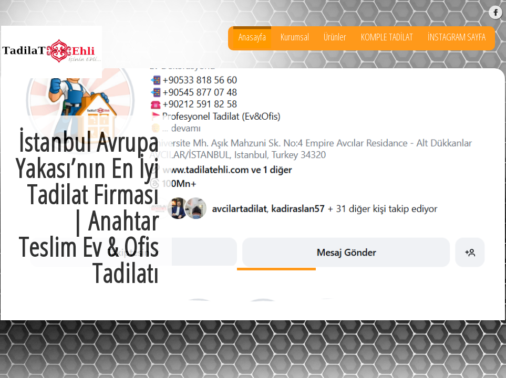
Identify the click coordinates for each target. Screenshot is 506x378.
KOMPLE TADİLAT (387, 36)
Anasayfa (252, 36)
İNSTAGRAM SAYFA (457, 36)
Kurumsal (295, 36)
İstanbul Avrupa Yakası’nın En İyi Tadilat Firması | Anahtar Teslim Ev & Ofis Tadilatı (276, 269)
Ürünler (335, 36)
